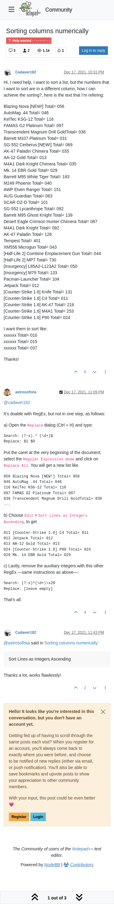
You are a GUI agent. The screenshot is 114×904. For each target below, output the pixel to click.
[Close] (103, 712)
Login (38, 817)
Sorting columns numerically (71, 642)
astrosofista (25, 392)
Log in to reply (93, 50)
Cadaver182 (25, 72)
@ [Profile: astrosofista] (17, 642)
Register (19, 817)
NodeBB (52, 864)
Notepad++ (82, 848)
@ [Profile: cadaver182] (17, 402)
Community (58, 10)
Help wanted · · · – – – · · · (29, 41)
